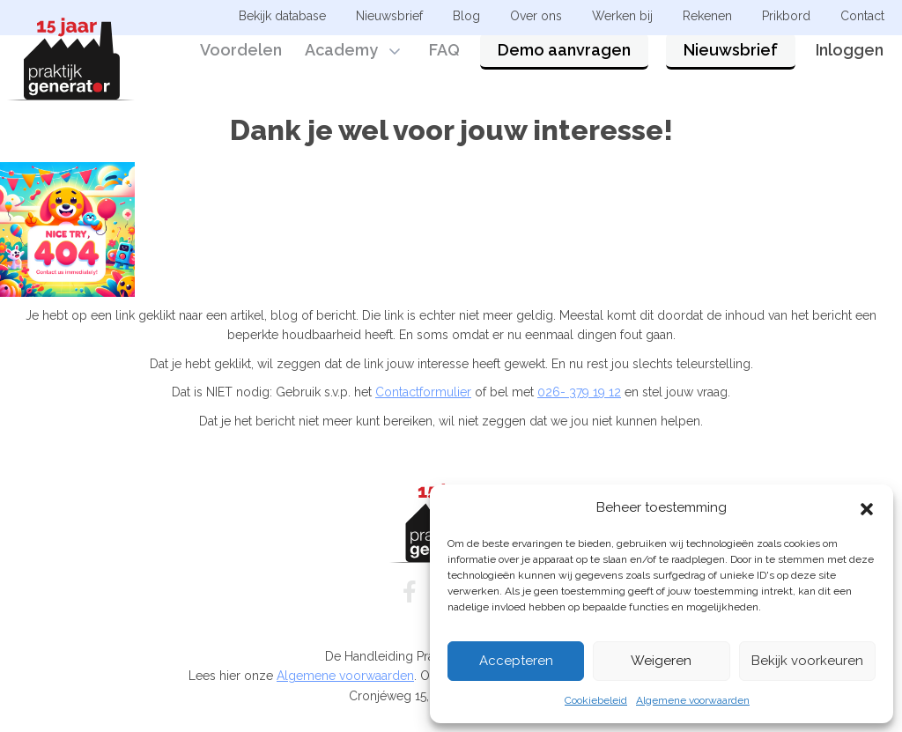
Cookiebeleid (596, 700)
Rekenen (707, 16)
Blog (466, 16)
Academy (341, 64)
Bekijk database (282, 16)
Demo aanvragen (564, 64)
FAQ (444, 64)
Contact (862, 16)
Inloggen (850, 64)
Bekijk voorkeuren (807, 661)
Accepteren (516, 661)
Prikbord (786, 16)
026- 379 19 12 (579, 392)
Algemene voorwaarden (693, 700)
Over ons (536, 16)
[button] (867, 507)
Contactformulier (423, 392)
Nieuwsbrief (731, 64)
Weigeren (661, 661)
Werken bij (622, 16)
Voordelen (241, 64)
